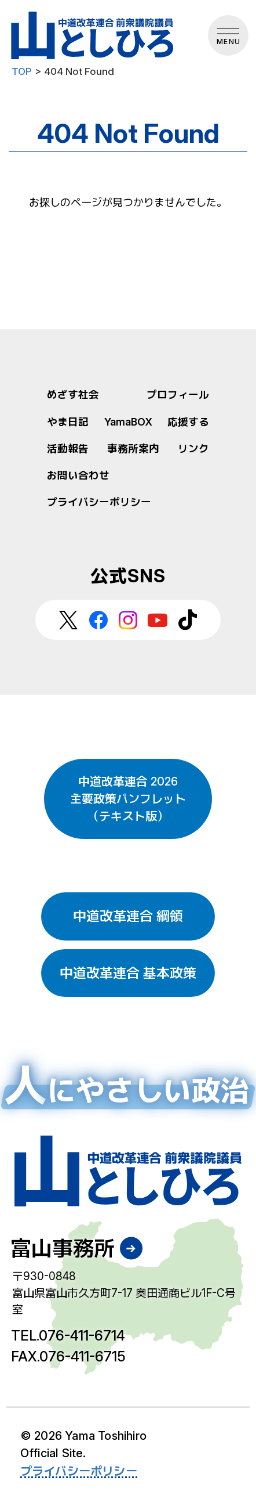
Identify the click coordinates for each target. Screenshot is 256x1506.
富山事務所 (62, 1248)
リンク (193, 448)
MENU (228, 41)
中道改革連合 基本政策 (128, 973)
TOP (22, 71)
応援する (188, 422)
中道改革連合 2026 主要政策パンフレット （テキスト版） (128, 798)
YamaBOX (128, 422)
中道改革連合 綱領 (128, 916)
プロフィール (178, 394)
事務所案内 (133, 448)
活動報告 (68, 448)
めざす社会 (73, 394)
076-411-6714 (82, 1335)
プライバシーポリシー (99, 502)
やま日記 (68, 422)
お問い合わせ (78, 475)
